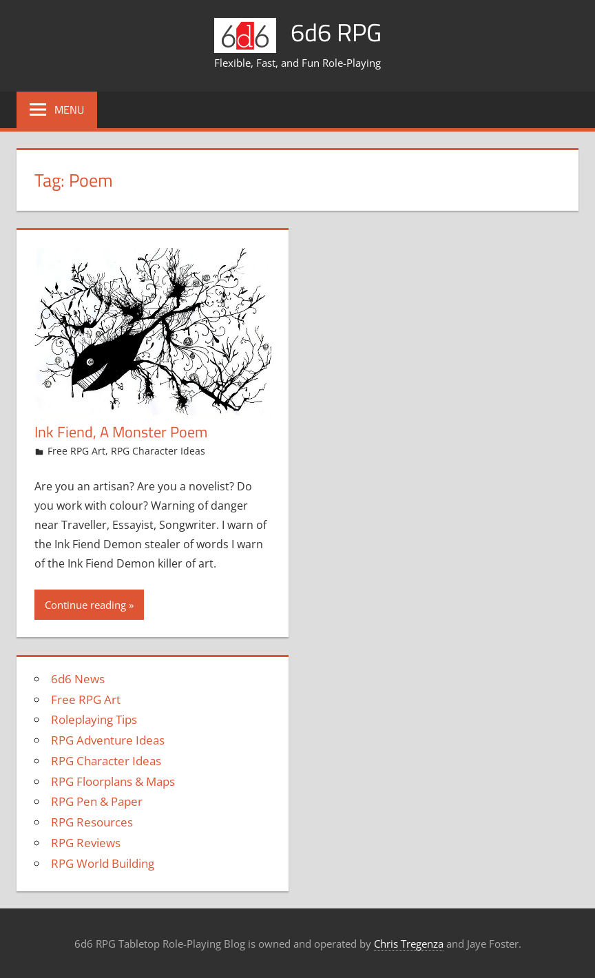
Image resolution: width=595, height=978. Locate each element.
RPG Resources (92, 822)
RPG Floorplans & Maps (113, 781)
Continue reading (85, 605)
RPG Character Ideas (158, 450)
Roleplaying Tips (94, 719)
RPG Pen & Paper (97, 801)
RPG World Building (102, 863)
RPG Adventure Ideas (108, 740)
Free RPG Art (76, 450)
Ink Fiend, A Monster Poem (120, 432)
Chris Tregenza (408, 943)
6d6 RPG (336, 32)
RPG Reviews (86, 843)
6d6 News (78, 679)
